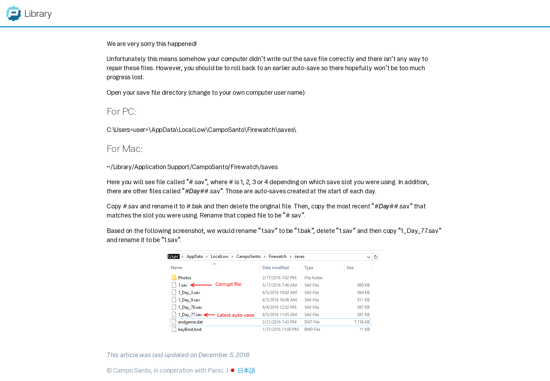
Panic (13, 10)
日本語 (246, 370)
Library (37, 13)
